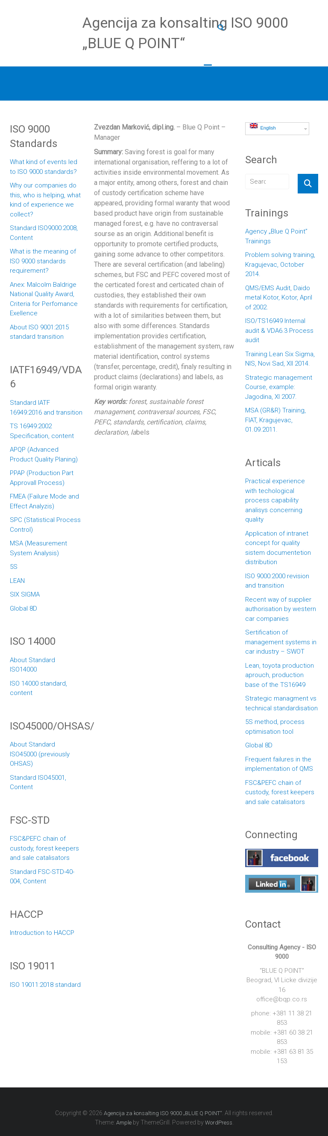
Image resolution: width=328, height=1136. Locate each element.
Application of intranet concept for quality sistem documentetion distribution (278, 548)
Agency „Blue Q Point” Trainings (276, 236)
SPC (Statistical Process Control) (45, 524)
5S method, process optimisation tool (275, 726)
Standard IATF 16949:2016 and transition (46, 407)
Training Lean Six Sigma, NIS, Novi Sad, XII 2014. (280, 359)
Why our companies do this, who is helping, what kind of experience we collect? (45, 200)
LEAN (17, 581)
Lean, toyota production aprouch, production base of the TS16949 (279, 675)
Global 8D (23, 608)
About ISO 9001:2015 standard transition (39, 332)
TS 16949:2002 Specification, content (42, 431)
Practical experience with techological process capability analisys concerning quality (275, 500)
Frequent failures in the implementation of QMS (279, 764)
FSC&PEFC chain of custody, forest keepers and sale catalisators (44, 848)
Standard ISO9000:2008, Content (44, 233)
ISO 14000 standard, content (38, 688)
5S (14, 567)
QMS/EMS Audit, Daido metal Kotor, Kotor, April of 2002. (278, 297)
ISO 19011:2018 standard (45, 985)
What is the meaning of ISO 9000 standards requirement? (43, 261)
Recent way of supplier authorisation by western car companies (280, 609)
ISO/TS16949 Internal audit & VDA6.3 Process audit (279, 330)
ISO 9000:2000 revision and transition (277, 581)
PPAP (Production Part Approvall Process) (41, 478)
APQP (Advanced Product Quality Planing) (44, 454)
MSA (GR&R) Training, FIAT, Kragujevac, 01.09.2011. (275, 420)
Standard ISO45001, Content (38, 782)
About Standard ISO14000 (32, 665)
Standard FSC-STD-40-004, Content (42, 876)
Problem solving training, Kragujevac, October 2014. (280, 264)
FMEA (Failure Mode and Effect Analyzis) (44, 501)
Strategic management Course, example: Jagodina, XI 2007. (278, 387)
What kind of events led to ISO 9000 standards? (43, 167)
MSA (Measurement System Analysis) (38, 548)
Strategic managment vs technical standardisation (281, 703)
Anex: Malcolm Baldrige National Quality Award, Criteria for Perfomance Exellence (44, 299)
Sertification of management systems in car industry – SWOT (280, 642)
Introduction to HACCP (42, 933)
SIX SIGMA (25, 594)
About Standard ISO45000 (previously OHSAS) (40, 754)
